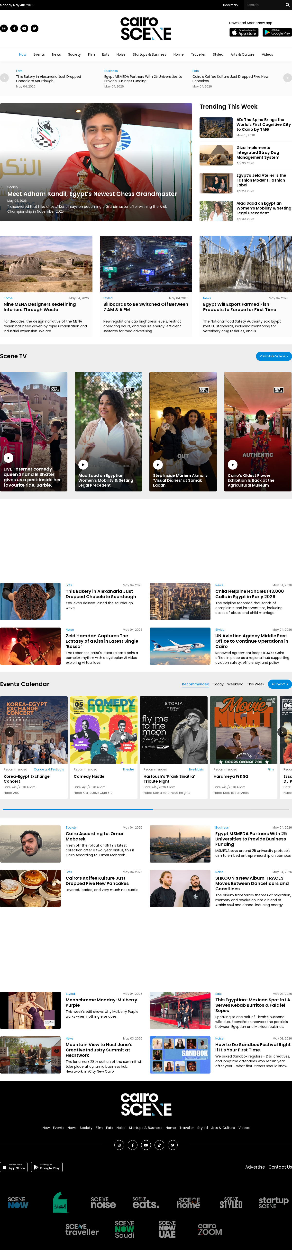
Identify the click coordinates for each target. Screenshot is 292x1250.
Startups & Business (149, 54)
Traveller (198, 54)
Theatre (128, 769)
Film (91, 54)
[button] (287, 77)
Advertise (255, 1167)
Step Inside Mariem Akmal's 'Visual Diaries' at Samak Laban (183, 474)
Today (218, 684)
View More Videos (272, 356)
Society (74, 54)
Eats (105, 54)
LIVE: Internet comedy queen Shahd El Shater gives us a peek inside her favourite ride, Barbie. (34, 470)
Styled (218, 54)
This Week (255, 684)
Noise (121, 54)
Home (178, 54)
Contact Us (280, 1167)
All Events (278, 684)
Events (39, 54)
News (56, 54)
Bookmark (230, 5)
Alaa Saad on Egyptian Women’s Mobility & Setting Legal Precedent (108, 474)
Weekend (235, 684)
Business (115, 71)
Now (22, 54)
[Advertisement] (121, 540)
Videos (267, 54)
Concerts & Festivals (49, 769)
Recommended (195, 684)
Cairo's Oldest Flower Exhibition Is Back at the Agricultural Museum (258, 474)
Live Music (196, 769)
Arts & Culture (243, 54)
